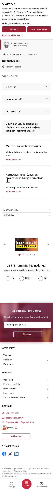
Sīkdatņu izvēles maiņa (14, 397)
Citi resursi (13, 111)
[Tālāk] (48, 244)
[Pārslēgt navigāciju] (27, 484)
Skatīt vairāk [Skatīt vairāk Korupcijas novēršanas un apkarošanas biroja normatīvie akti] (11, 191)
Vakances (7, 355)
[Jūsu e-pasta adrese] (27, 325)
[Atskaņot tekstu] (13, 66)
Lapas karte (9, 393)
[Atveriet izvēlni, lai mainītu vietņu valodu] (11, 485)
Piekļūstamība (10, 388)
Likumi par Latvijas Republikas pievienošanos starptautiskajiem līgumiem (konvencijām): (23, 127)
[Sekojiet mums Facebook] (4, 454)
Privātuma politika (11, 384)
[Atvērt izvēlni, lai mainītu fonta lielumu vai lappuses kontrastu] (41, 485)
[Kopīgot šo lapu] (26, 215)
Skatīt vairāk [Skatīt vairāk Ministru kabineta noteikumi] (11, 159)
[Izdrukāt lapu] (26, 209)
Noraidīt (14, 29)
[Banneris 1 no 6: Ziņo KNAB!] (26, 244)
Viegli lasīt (8, 379)
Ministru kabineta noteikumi (23, 146)
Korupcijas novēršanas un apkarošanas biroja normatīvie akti (24, 178)
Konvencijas (13, 98)
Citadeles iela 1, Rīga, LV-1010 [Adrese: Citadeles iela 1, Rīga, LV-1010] (20, 422)
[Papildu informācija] (16, 428)
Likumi (11, 86)
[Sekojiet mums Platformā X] (10, 454)
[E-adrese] (7, 427)
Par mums (8, 364)
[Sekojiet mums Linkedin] (16, 454)
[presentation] (23, 291)
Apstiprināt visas (39, 29)
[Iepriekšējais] (4, 244)
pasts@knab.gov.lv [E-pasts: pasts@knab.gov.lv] (14, 417)
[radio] (10, 278)
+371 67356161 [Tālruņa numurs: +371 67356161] (13, 413)
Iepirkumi (7, 359)
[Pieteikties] (27, 334)
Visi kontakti (16, 436)
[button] (14, 86)
